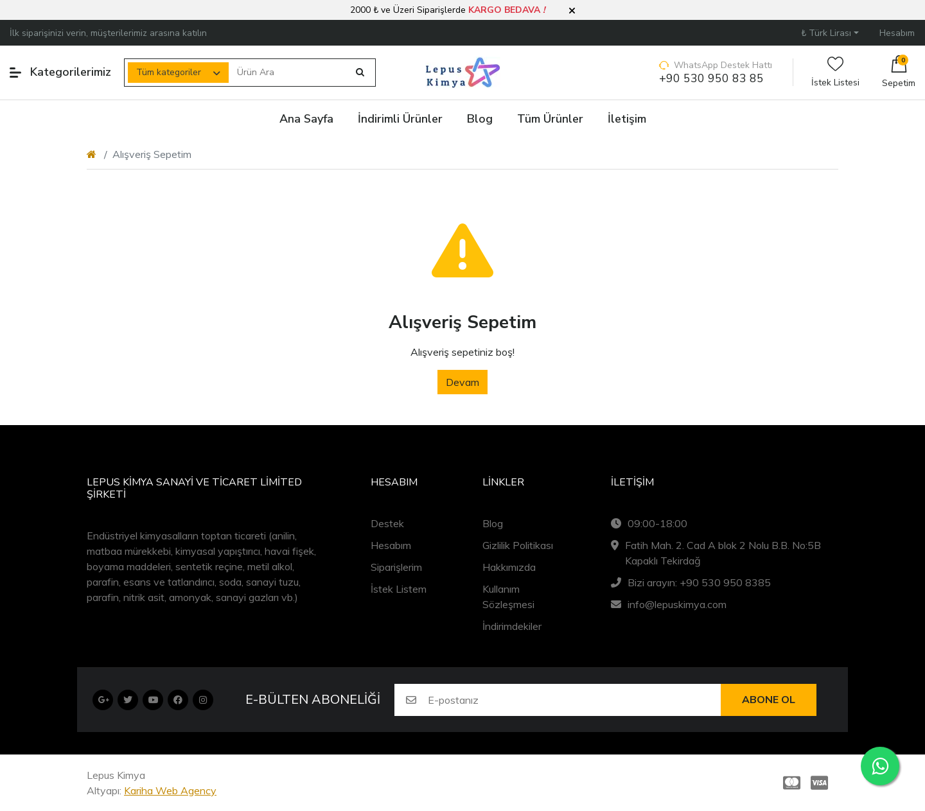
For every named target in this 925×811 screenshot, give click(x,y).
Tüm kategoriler (168, 72)
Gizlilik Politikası (517, 545)
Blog (492, 523)
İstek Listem (399, 588)
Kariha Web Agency (170, 790)
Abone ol (768, 700)
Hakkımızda (509, 567)
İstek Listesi (835, 72)
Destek (387, 523)
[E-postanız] (574, 700)
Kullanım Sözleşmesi (508, 596)
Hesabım (391, 545)
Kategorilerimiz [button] (60, 72)
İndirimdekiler (512, 626)
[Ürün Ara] (288, 72)
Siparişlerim (396, 567)
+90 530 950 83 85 (711, 78)
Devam (462, 382)
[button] (572, 10)
